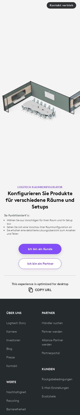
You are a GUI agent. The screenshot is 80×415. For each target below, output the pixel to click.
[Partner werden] (52, 332)
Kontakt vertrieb (61, 5)
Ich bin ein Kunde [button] (40, 249)
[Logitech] (19, 7)
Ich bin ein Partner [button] (40, 264)
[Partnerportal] (51, 353)
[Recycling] (12, 401)
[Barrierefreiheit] (16, 409)
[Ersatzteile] (49, 396)
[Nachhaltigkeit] (16, 392)
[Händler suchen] (52, 323)
